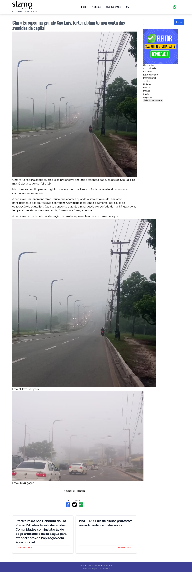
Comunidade (149, 68)
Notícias (96, 7)
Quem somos (113, 7)
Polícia (146, 87)
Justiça (146, 81)
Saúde (146, 94)
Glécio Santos (104, 568)
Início (83, 7)
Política (146, 91)
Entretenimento (151, 74)
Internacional (149, 78)
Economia (148, 71)
